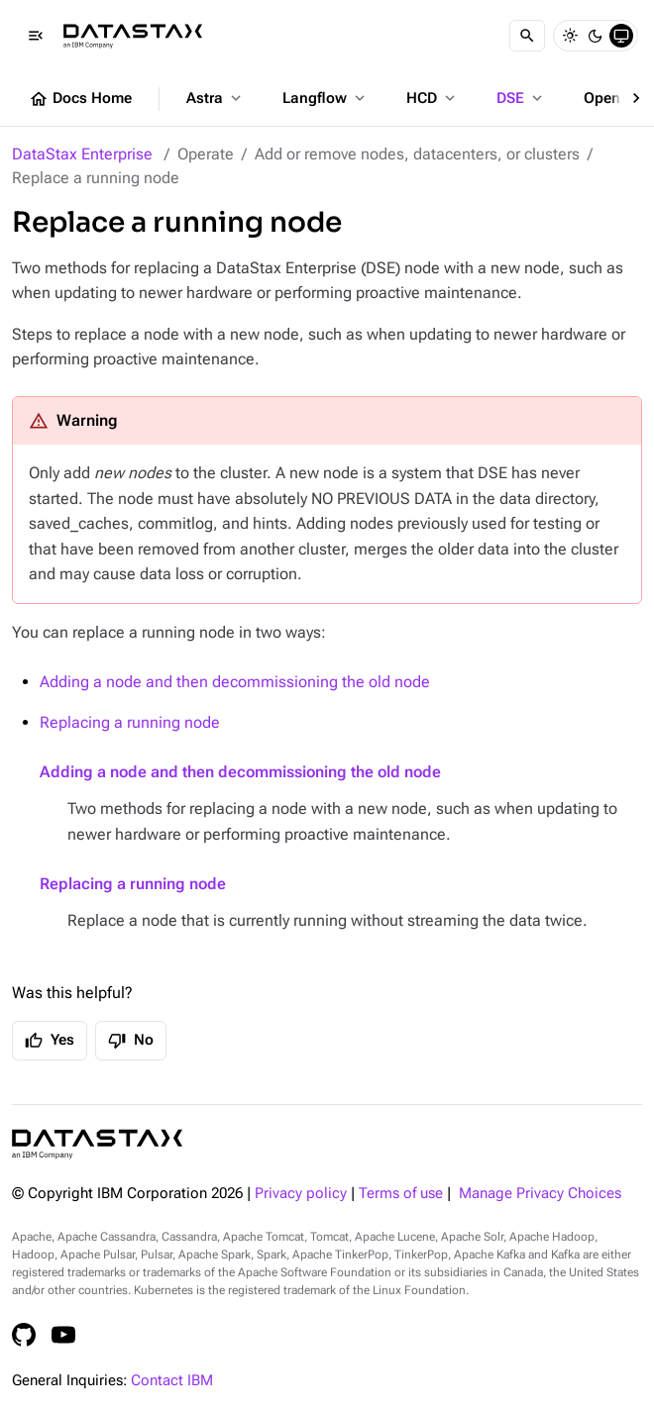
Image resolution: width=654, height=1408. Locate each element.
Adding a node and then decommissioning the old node (235, 681)
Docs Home (80, 99)
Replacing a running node (130, 722)
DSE (521, 98)
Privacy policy (301, 1193)
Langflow (325, 98)
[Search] (527, 35)
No (131, 1041)
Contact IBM (172, 1380)
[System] (621, 36)
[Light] (570, 36)
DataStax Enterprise (82, 154)
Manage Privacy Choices (540, 1193)
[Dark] (595, 36)
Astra (215, 98)
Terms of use (401, 1193)
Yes (49, 1041)
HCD (432, 98)
